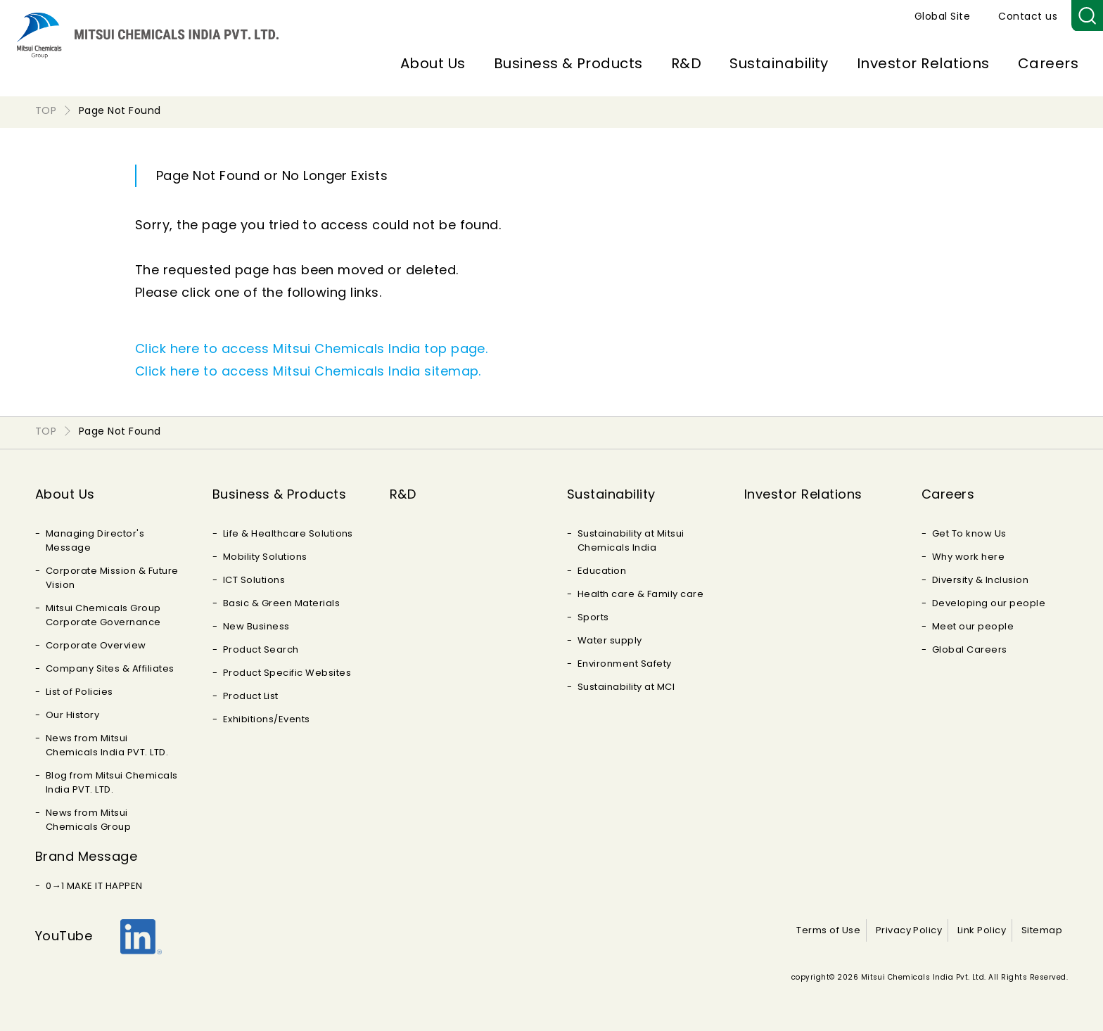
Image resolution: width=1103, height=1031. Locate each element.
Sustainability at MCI (626, 686)
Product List (251, 696)
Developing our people (988, 603)
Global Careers (969, 649)
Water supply (610, 640)
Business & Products (568, 63)
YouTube (63, 935)
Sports (593, 617)
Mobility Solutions (265, 556)
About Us (433, 63)
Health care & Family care (640, 594)
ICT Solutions (254, 580)
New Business (256, 626)
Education (602, 570)
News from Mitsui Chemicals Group (88, 819)
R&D (686, 63)
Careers (1048, 63)
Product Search (261, 649)
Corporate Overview (96, 645)
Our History (72, 715)
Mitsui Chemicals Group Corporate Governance (103, 615)
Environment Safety (625, 663)
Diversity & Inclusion (980, 580)
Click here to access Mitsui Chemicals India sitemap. (308, 371)
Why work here (968, 556)
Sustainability (779, 63)
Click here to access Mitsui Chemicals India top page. (311, 348)
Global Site (942, 16)
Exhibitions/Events (266, 719)
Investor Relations (923, 63)
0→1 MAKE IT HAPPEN (94, 885)
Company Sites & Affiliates (110, 668)
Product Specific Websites (287, 672)
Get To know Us (969, 533)
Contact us (1027, 16)
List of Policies (79, 691)
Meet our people (973, 626)
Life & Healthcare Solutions (288, 533)
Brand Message (86, 856)
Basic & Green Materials (281, 603)
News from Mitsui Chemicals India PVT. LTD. (107, 745)
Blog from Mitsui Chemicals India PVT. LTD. (111, 782)
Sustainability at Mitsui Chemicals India (631, 540)
